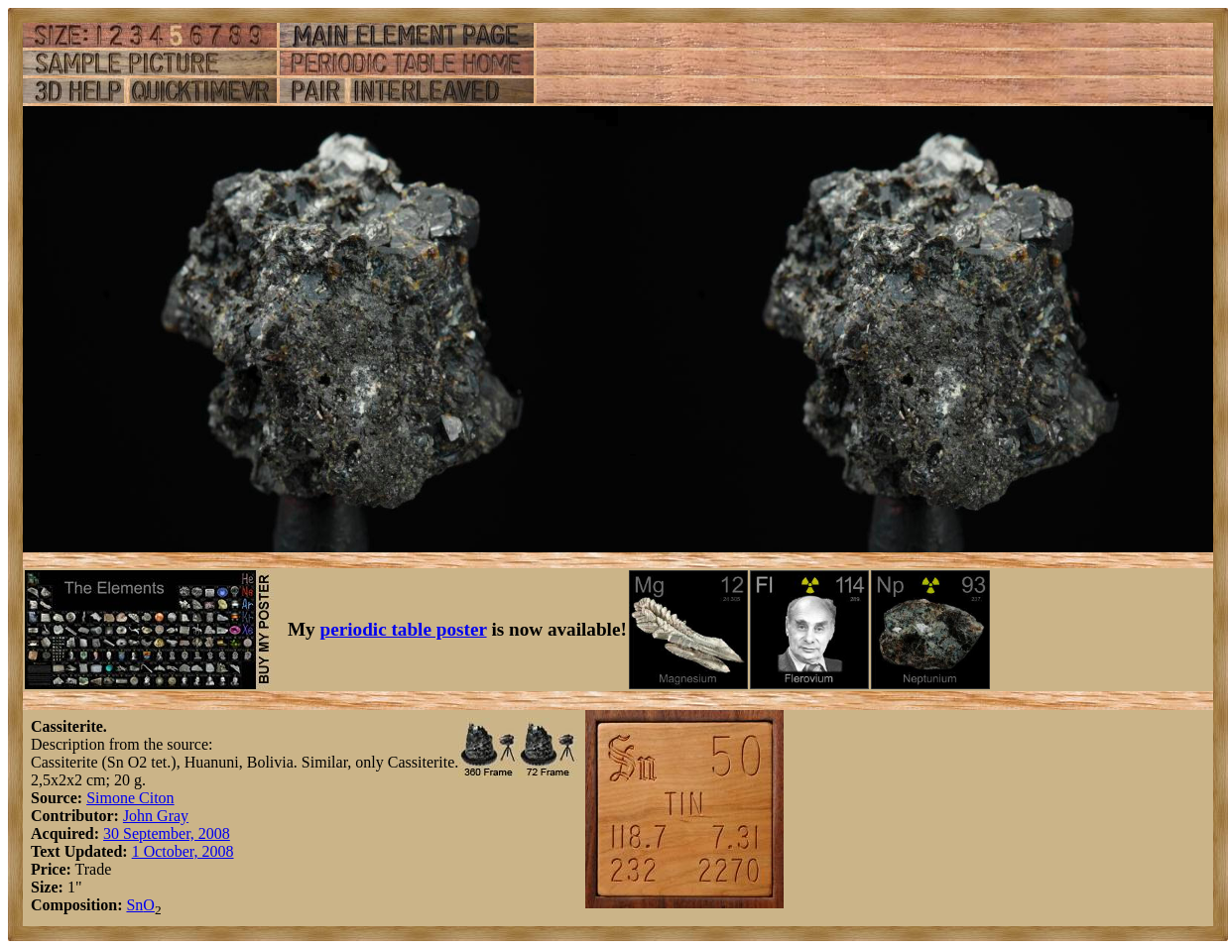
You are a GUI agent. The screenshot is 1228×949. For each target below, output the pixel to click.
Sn (134, 904)
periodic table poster (403, 629)
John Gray (155, 815)
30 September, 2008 (166, 833)
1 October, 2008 (183, 851)
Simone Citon (130, 797)
